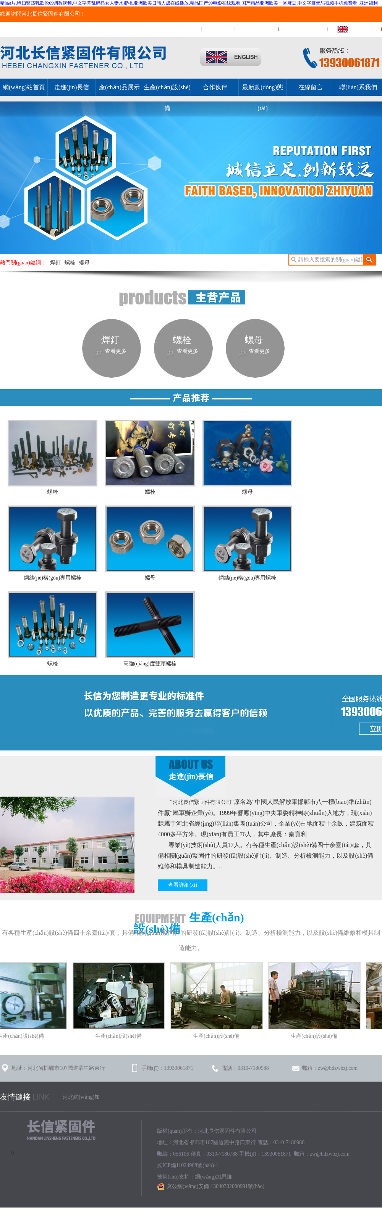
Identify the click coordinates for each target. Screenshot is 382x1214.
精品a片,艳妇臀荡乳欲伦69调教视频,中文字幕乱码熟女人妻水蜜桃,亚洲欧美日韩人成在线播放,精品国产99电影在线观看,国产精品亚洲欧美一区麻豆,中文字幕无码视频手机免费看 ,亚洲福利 (189, 3)
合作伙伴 (215, 87)
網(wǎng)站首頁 (177, 29)
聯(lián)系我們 (256, 29)
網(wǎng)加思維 (213, 1177)
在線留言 (218, 29)
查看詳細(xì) (182, 885)
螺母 (84, 263)
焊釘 (55, 263)
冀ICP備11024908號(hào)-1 (187, 1165)
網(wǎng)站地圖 (303, 29)
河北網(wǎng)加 (81, 1097)
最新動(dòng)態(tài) (262, 97)
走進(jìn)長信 (71, 87)
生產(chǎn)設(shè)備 (167, 97)
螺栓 (70, 263)
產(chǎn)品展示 (119, 87)
